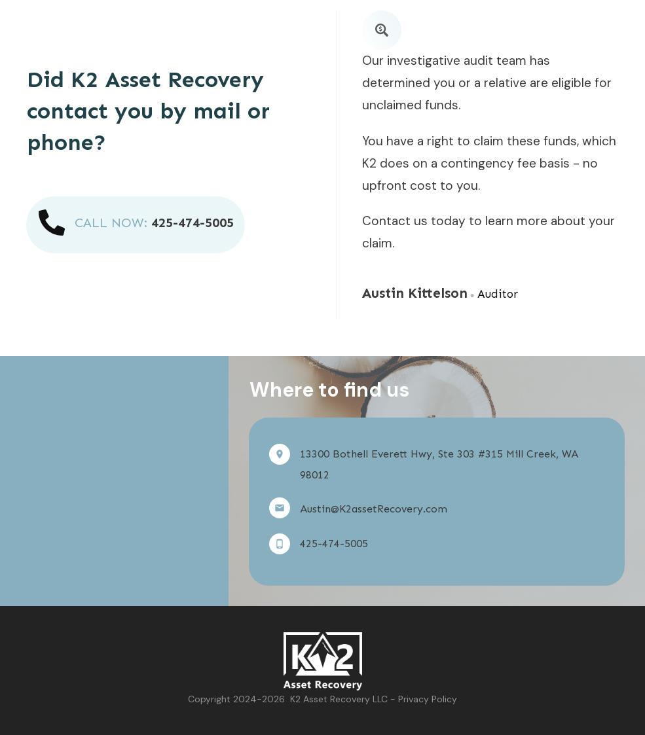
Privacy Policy (427, 699)
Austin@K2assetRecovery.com (373, 509)
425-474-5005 (192, 222)
